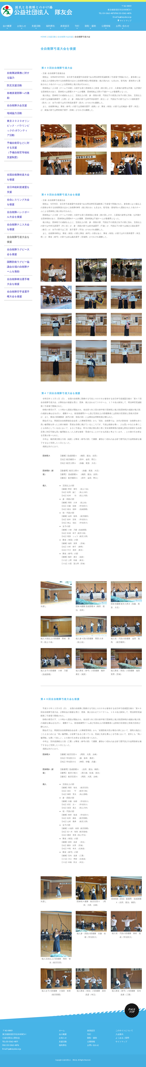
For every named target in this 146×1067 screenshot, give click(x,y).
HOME (43, 37)
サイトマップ (124, 20)
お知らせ (21, 26)
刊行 (77, 26)
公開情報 (105, 26)
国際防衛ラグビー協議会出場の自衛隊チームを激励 (18, 266)
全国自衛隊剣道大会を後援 (18, 177)
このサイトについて (124, 1030)
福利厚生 (50, 26)
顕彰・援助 (90, 26)
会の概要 (7, 26)
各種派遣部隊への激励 (18, 95)
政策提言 (64, 26)
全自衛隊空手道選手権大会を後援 (18, 294)
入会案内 (119, 1034)
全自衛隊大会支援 (65, 37)
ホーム (62, 1030)
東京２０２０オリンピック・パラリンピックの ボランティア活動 (18, 128)
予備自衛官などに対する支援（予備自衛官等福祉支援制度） (18, 150)
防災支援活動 (14, 85)
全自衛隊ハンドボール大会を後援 (18, 214)
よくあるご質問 (122, 1038)
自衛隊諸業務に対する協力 (18, 75)
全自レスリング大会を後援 (18, 202)
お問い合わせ (122, 26)
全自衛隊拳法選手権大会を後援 (18, 282)
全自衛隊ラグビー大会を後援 (18, 252)
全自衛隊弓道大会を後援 (18, 239)
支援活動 (36, 26)
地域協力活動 (14, 113)
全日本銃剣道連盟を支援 (18, 189)
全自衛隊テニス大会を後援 (18, 227)
